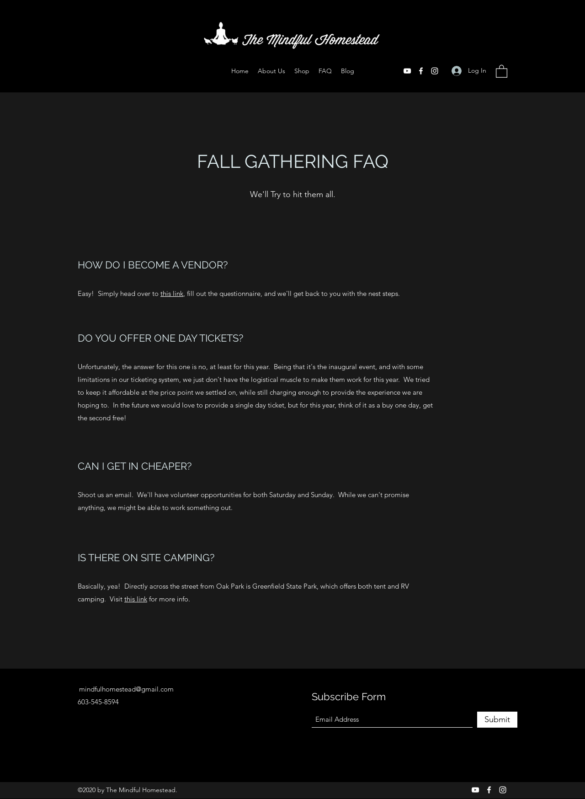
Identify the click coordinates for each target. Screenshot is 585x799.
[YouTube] (407, 70)
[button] (501, 71)
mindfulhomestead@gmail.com (126, 689)
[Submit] (497, 720)
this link (171, 293)
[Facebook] (420, 70)
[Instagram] (434, 70)
